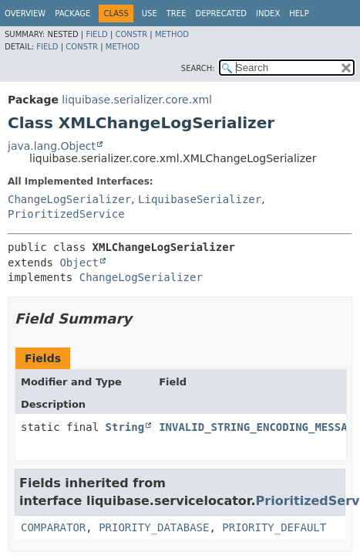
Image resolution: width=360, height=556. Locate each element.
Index (268, 13)
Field (96, 34)
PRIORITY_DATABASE (154, 527)
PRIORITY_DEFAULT (274, 527)
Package (72, 13)
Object (79, 262)
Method (172, 34)
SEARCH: (198, 68)
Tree (177, 13)
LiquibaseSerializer (199, 199)
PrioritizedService (66, 214)
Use (149, 13)
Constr (131, 34)
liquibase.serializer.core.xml (137, 99)
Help (298, 13)
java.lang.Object (52, 146)
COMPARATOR (53, 527)
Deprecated (221, 13)
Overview (25, 13)
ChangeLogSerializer (69, 199)
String (125, 427)
